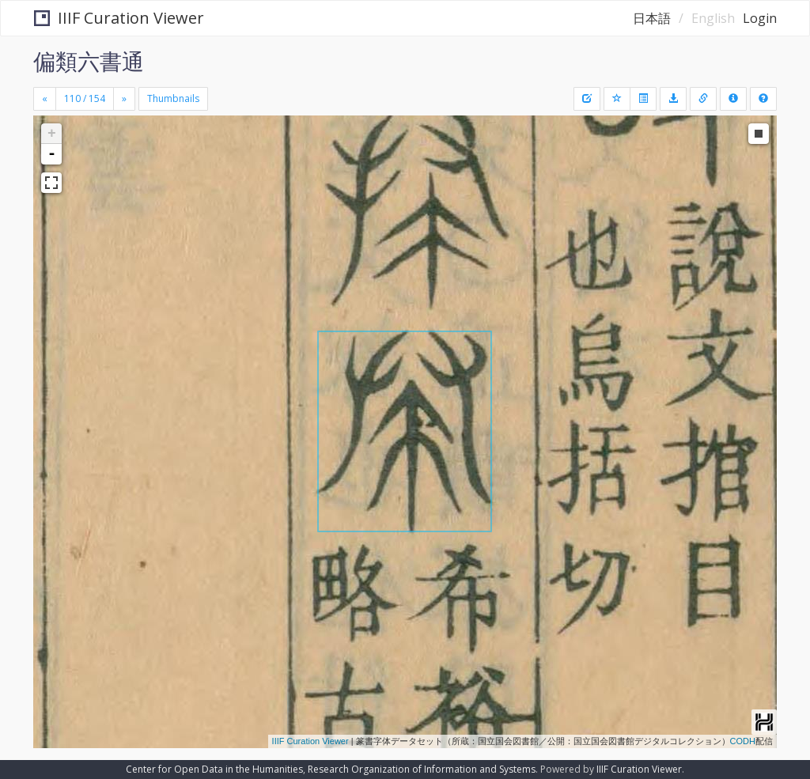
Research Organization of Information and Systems (422, 769)
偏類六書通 (88, 61)
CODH (742, 741)
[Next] (124, 99)
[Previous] (44, 99)
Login (760, 18)
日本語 (652, 18)
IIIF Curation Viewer (119, 17)
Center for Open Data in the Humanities (214, 769)
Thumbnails (173, 98)
